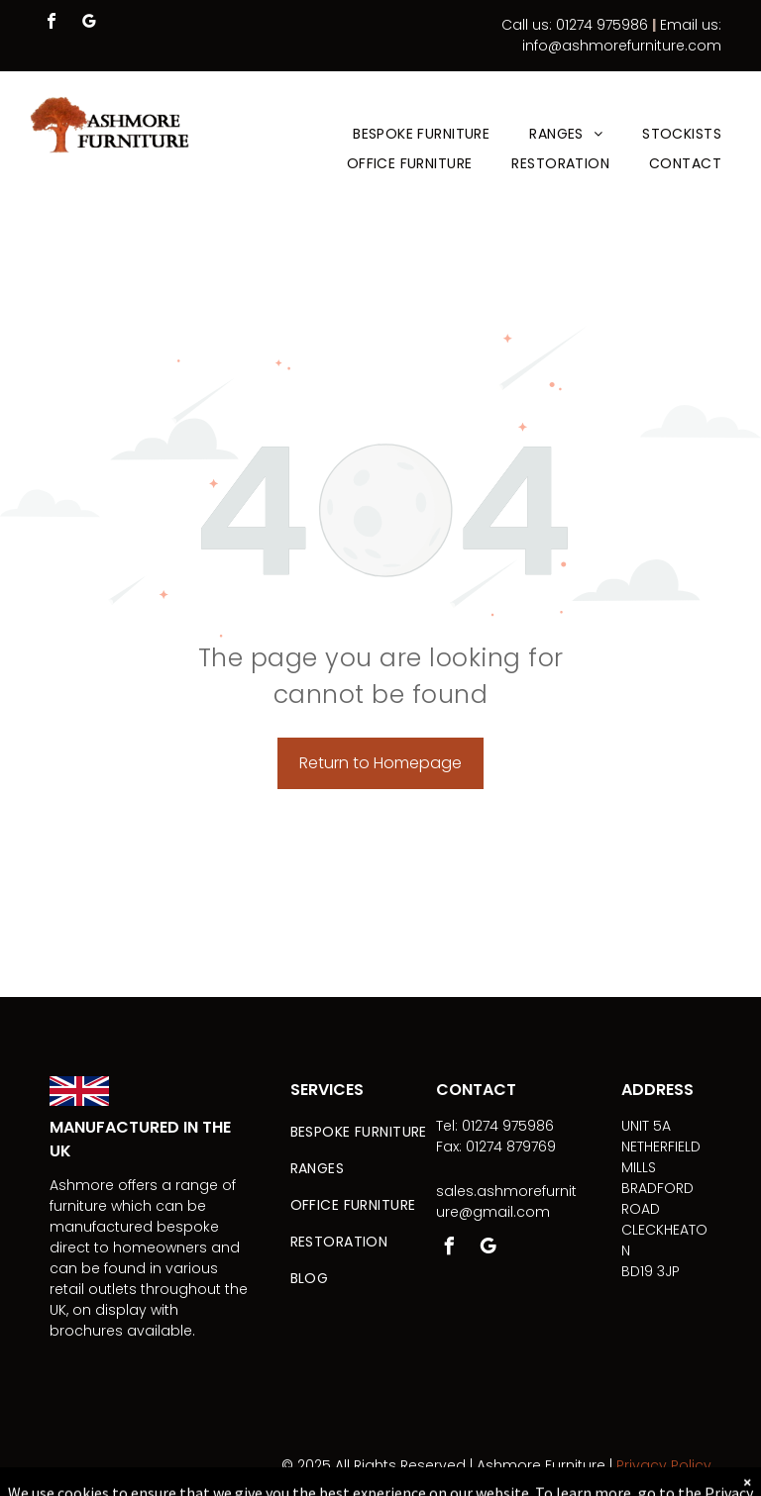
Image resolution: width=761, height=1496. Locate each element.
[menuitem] (421, 134)
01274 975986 (602, 25)
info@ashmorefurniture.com (621, 45)
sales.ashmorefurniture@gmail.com (506, 1201)
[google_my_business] (89, 23)
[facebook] (51, 23)
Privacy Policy (663, 1465)
